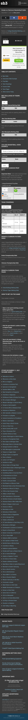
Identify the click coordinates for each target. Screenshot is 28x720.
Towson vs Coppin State (9, 452)
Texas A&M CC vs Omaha (9, 574)
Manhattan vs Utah (8, 509)
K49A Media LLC (5, 699)
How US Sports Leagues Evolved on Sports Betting (13, 669)
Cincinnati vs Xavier (8, 582)
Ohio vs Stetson (7, 457)
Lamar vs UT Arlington (9, 460)
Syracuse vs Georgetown (9, 387)
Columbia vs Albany (8, 546)
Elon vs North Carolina (9, 569)
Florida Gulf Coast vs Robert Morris (12, 551)
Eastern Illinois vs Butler (9, 478)
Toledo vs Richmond (8, 520)
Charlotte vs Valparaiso (9, 395)
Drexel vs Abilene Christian (10, 561)
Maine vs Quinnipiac (8, 421)
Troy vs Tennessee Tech (9, 431)
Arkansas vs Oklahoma (9, 410)
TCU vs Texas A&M (8, 535)
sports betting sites (17, 311)
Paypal (11, 335)
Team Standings (7, 84)
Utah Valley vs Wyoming (9, 606)
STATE (5, 39)
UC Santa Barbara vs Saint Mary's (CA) (13, 522)
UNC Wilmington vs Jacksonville (11, 449)
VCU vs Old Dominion (8, 572)
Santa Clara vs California (9, 593)
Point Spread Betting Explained (11, 659)
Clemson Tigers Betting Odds (11, 290)
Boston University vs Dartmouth (11, 533)
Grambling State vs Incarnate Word (12, 473)
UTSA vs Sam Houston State (10, 491)
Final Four (23, 250)
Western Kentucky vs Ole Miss (11, 580)
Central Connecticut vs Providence (12, 418)
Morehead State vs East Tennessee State (14, 486)
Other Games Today (8, 92)
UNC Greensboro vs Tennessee (11, 496)
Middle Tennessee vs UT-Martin (11, 587)
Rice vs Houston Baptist (9, 577)
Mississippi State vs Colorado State (12, 444)
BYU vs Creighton (7, 382)
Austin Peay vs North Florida (10, 423)
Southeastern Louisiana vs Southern (13, 527)
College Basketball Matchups (11, 614)
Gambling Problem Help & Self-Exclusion (14, 690)
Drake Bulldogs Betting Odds (11, 287)
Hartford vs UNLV (7, 462)
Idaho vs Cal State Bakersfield (11, 598)
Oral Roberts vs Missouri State (11, 483)
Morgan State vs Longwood (10, 454)
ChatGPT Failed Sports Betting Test (13, 648)
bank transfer (14, 333)
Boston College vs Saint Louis (11, 504)
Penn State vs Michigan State (11, 441)
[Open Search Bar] (19, 3)
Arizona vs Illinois (7, 507)
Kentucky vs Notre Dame (9, 512)
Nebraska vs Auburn (8, 376)
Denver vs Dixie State (8, 590)
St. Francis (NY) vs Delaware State (12, 408)
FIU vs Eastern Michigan (9, 400)
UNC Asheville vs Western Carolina (12, 413)
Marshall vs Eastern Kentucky (11, 566)
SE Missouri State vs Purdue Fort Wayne (14, 397)
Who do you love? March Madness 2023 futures (12, 637)
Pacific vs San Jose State (9, 481)
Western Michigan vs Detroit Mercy (12, 402)
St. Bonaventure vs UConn (10, 475)
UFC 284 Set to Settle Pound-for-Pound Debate (12, 643)
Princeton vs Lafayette (9, 415)
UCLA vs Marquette (8, 595)
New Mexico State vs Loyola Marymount (14, 564)
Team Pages (6, 89)
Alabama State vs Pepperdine (11, 514)
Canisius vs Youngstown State (11, 439)
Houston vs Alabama (8, 603)
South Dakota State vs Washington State (14, 467)
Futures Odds (6, 86)
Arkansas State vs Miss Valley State (12, 501)
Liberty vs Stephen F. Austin (10, 556)
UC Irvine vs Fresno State (9, 559)
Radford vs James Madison (10, 548)
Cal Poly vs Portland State (10, 600)
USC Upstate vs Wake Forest (10, 540)
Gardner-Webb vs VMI (9, 389)
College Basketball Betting (14, 31)
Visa (9, 331)
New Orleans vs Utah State (10, 585)
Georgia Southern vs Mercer (10, 447)
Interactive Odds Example (10, 79)
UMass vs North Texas (9, 494)
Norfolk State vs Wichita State (11, 543)
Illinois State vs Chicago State (11, 465)
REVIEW (6, 60)
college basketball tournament (17, 248)
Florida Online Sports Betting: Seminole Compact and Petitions (12, 663)
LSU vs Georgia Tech (8, 517)
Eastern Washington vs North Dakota (13, 436)
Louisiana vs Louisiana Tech (10, 384)
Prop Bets (5, 81)
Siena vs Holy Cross (8, 426)
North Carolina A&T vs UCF (10, 428)
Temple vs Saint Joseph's (9, 405)
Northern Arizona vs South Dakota (12, 499)
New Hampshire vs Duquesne (11, 392)
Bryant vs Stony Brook (9, 530)
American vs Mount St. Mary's (11, 488)
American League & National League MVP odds (13, 626)
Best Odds (5, 76)
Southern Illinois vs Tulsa (9, 434)
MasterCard (17, 331)
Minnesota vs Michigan (9, 525)
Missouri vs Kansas (8, 470)
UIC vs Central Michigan (9, 553)
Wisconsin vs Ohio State (9, 379)
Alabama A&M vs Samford (10, 538)
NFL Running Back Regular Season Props (13, 631)
